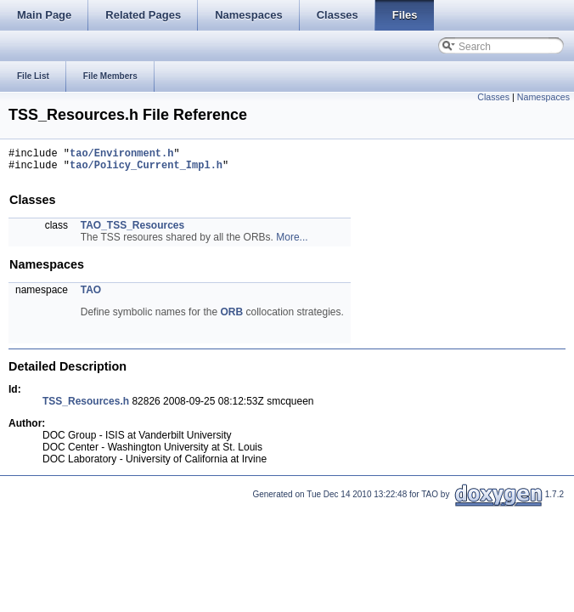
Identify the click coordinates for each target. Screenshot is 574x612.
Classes (493, 97)
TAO (91, 295)
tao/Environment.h (121, 155)
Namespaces (543, 97)
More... (291, 242)
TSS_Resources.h (85, 406)
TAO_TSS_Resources (133, 230)
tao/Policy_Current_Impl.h (146, 169)
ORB (231, 317)
